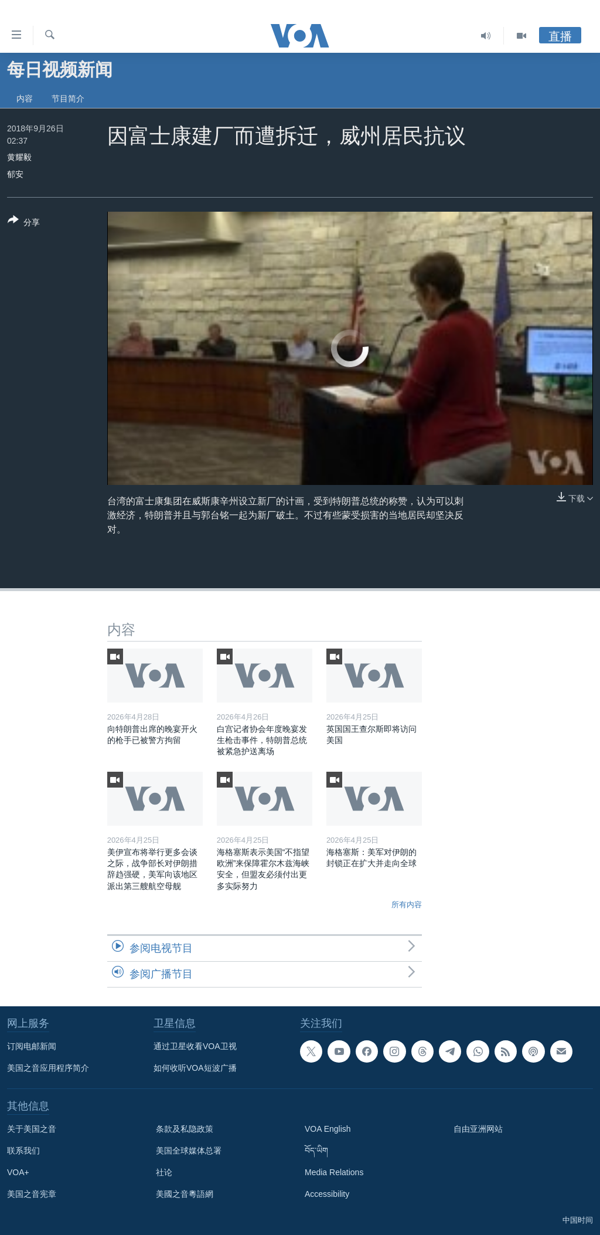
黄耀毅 (19, 157)
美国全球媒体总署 (188, 1150)
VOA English (328, 1129)
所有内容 (406, 904)
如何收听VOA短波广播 (195, 1068)
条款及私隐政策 (184, 1129)
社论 (164, 1172)
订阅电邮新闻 (31, 1046)
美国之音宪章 (31, 1194)
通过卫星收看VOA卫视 (195, 1046)
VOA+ (18, 1172)
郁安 (15, 174)
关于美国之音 (31, 1129)
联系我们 (23, 1150)
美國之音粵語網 (184, 1194)
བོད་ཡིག (316, 1150)
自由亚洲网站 (478, 1129)
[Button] (24, 223)
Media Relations (334, 1172)
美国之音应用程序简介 (48, 1068)
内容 (24, 98)
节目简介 (68, 98)
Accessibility (327, 1194)
